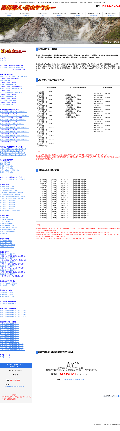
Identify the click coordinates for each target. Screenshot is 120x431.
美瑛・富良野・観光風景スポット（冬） (13, 316)
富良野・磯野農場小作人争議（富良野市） (14, 196)
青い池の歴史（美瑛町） (8, 285)
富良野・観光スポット (7, 166)
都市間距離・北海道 (6, 292)
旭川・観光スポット (6, 162)
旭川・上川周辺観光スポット (9, 330)
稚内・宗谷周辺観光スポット (9, 324)
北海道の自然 (4, 217)
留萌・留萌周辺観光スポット (9, 332)
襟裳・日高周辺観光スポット (9, 342)
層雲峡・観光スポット (7, 168)
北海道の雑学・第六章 (7, 274)
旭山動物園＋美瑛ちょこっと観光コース (13, 155)
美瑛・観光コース (6, 80)
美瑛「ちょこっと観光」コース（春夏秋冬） (14, 76)
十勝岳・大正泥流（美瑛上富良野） (11, 198)
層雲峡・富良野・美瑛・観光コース (11, 88)
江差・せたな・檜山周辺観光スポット (12, 350)
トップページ (4, 60)
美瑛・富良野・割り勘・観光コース (11, 151)
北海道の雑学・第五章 (7, 270)
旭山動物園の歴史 (6, 241)
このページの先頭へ (111, 396)
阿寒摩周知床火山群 (6, 223)
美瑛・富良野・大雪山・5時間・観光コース (14, 127)
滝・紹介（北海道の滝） (8, 208)
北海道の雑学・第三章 (7, 262)
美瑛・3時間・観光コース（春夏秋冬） (13, 119)
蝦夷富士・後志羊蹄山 (7, 229)
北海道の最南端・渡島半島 (9, 227)
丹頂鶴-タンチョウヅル (7, 245)
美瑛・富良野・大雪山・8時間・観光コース (14, 139)
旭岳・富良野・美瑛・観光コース (11, 92)
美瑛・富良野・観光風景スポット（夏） (13, 312)
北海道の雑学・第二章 (7, 258)
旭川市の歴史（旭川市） (8, 188)
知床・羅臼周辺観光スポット (9, 334)
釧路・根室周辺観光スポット (9, 338)
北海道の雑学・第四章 (7, 266)
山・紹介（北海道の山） (8, 204)
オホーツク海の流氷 (6, 219)
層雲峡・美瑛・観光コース (9, 96)
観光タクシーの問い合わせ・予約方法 (12, 179)
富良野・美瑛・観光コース (9, 84)
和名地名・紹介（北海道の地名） (11, 210)
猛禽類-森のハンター (7, 247)
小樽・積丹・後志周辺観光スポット (11, 344)
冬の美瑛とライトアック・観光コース (12, 153)
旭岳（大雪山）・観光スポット (10, 170)
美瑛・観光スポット (6, 164)
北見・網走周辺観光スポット (9, 328)
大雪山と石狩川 (5, 221)
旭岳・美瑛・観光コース (8, 100)
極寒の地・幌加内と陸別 (8, 231)
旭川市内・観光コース (7, 104)
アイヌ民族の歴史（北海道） (9, 190)
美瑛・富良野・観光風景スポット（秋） (13, 314)
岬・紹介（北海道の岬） (8, 202)
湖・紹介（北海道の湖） (8, 206)
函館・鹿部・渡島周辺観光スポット (11, 348)
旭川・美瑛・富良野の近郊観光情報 (11, 67)
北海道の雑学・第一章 (7, 254)
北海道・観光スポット (7, 172)
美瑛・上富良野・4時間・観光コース (12, 123)
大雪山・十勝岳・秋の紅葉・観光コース (13, 149)
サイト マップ (5, 357)
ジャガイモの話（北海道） (9, 283)
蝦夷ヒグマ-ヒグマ (6, 243)
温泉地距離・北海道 (6, 294)
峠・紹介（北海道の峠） (8, 200)
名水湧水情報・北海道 (7, 296)
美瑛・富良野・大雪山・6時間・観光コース (14, 131)
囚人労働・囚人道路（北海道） (10, 194)
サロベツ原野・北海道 (7, 225)
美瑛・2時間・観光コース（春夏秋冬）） (13, 112)
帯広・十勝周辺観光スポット (9, 340)
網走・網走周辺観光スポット (9, 326)
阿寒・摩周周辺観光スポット (9, 336)
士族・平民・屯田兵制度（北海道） (11, 192)
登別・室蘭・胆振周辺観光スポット (11, 346)
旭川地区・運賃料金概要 (8, 303)
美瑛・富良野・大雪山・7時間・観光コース (14, 135)
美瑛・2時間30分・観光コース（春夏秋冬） (14, 116)
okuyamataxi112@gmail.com (74, 379)
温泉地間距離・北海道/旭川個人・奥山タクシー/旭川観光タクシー (33, 7)
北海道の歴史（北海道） (8, 186)
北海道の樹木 (4, 233)
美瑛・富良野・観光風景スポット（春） (13, 310)
